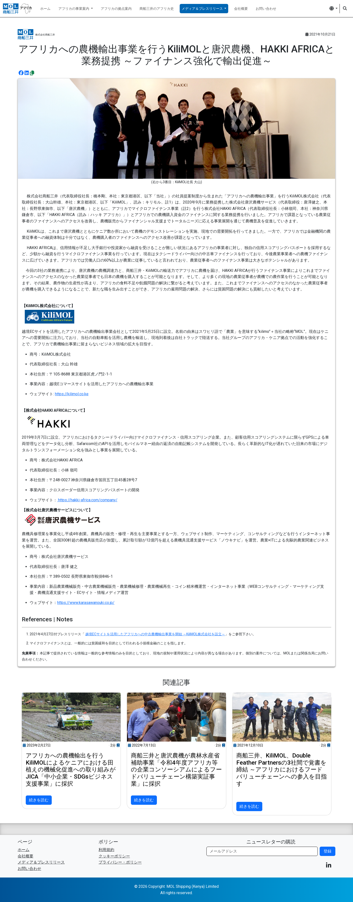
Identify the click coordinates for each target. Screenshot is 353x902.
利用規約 (106, 849)
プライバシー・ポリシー (120, 862)
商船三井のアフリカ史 (156, 9)
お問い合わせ (266, 9)
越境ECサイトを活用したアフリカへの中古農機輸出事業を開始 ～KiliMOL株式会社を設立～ (155, 634)
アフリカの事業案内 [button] (74, 9)
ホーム (45, 9)
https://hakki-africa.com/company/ (87, 500)
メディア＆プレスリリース (41, 862)
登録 (327, 851)
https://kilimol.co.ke (71, 394)
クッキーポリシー (114, 856)
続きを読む (39, 800)
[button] (333, 8)
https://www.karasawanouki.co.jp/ (85, 602)
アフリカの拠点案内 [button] (116, 9)
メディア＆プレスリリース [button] (203, 9)
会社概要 (241, 9)
